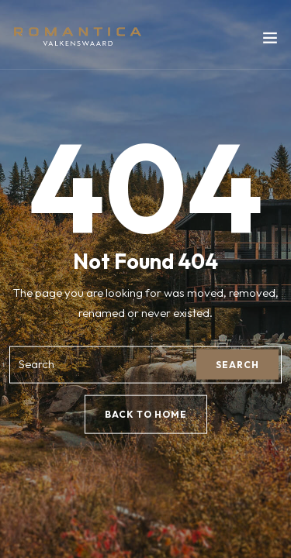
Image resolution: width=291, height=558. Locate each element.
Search (237, 364)
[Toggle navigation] (270, 41)
